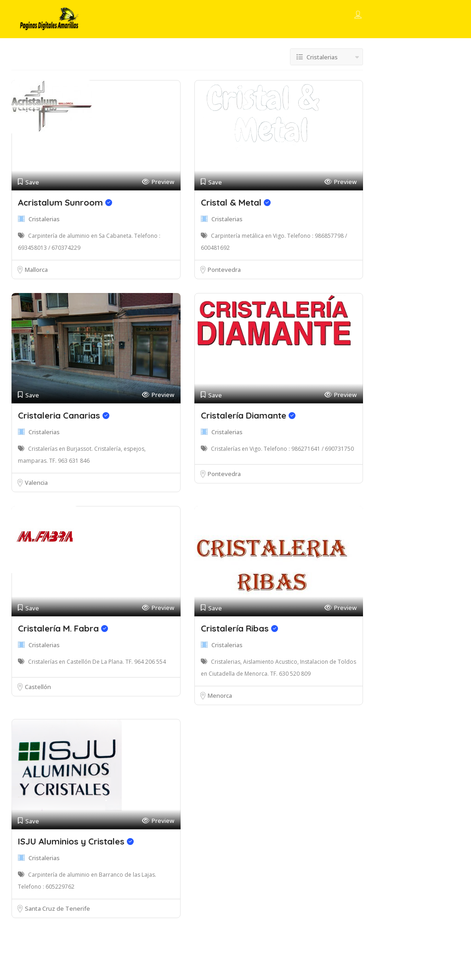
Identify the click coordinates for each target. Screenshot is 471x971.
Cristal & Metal (236, 202)
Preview (158, 182)
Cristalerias (44, 219)
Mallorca (36, 269)
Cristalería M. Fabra (63, 628)
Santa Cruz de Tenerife (57, 908)
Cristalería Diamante (248, 415)
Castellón (38, 687)
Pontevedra (224, 269)
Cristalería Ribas (239, 628)
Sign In (375, 15)
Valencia (36, 482)
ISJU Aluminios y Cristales (76, 841)
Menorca (220, 695)
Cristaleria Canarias (63, 415)
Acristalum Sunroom (65, 202)
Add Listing (420, 15)
